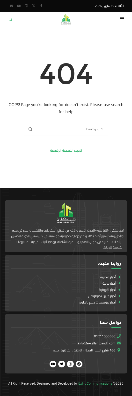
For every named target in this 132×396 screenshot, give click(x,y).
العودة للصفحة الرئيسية (66, 150)
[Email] (11, 5)
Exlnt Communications (95, 383)
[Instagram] (26, 5)
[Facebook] (41, 5)
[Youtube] (18, 5)
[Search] (10, 21)
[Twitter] (33, 5)
